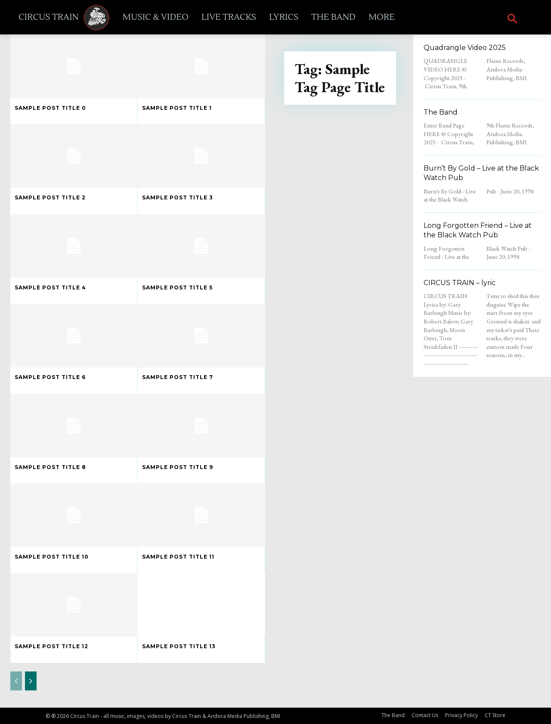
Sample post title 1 (177, 108)
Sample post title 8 (50, 467)
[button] (512, 19)
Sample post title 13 (179, 646)
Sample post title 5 (177, 287)
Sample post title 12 (51, 646)
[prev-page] (16, 680)
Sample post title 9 (177, 467)
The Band (441, 112)
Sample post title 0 (50, 108)
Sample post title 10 (52, 556)
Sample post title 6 (50, 377)
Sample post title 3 (177, 197)
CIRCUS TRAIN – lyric (459, 283)
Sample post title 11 (178, 556)
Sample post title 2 (50, 197)
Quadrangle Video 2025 (465, 48)
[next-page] (31, 680)
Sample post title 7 (177, 377)
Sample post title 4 (50, 287)
